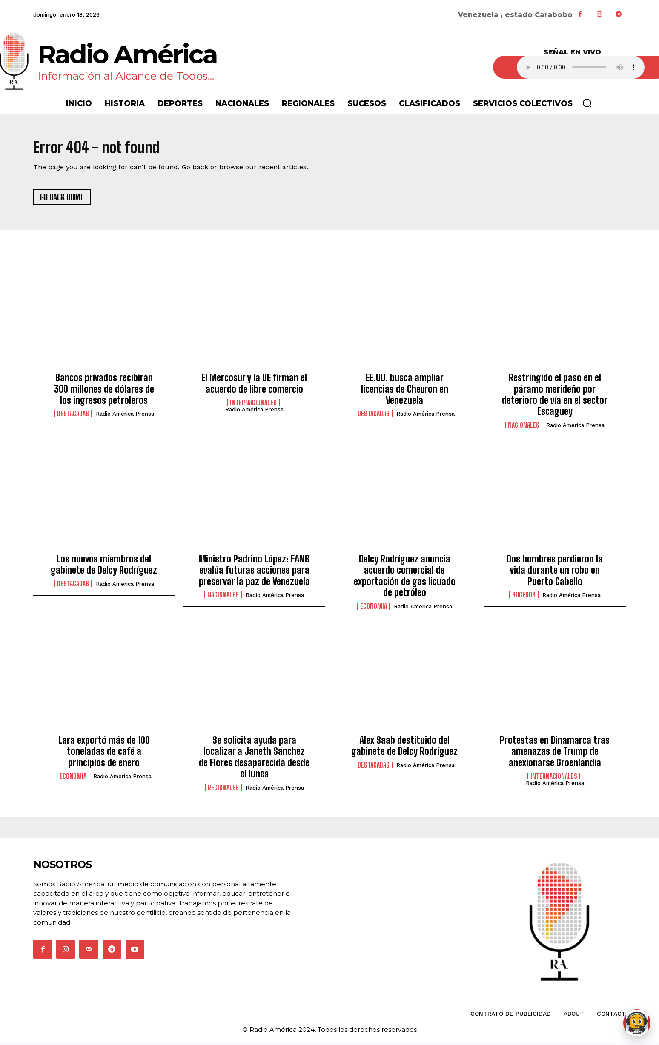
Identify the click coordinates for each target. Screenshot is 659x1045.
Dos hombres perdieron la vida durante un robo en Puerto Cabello (555, 573)
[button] (587, 103)
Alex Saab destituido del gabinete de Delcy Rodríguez (404, 748)
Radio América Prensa (125, 417)
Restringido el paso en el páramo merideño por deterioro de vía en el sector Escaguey (554, 397)
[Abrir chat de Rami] (636, 1022)
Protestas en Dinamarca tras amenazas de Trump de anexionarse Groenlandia (555, 754)
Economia (373, 608)
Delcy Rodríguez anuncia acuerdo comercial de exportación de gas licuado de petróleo (405, 578)
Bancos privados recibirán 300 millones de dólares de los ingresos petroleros (104, 392)
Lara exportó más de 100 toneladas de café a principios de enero (104, 754)
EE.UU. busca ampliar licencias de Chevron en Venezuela (404, 392)
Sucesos (524, 597)
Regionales (223, 790)
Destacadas (73, 416)
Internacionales (253, 405)
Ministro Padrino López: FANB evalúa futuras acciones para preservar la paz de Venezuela (254, 573)
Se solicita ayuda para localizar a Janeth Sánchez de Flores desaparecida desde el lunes (254, 759)
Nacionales (523, 427)
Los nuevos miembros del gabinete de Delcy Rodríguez (104, 567)
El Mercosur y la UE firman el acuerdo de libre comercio (254, 386)
